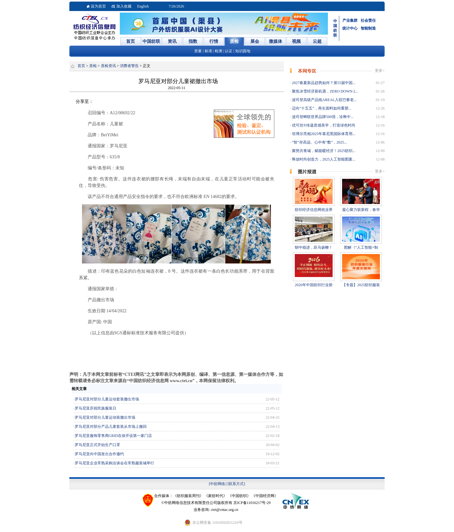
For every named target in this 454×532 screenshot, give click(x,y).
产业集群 (350, 20)
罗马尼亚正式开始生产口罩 (97, 445)
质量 (198, 51)
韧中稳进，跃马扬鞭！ (314, 247)
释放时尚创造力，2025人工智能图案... (323, 159)
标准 (208, 51)
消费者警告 (129, 66)
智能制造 (368, 28)
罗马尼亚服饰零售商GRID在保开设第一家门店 (113, 435)
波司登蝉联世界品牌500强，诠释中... (322, 117)
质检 (93, 66)
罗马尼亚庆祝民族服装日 (95, 408)
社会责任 (368, 20)
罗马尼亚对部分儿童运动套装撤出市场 (107, 399)
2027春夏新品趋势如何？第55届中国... (323, 83)
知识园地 (242, 51)
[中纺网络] (218, 484)
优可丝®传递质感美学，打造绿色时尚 (323, 125)
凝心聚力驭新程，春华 (361, 209)
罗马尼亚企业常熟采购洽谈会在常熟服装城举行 (114, 463)
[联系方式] (236, 484)
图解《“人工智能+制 (361, 247)
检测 (218, 51)
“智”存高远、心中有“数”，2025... (319, 142)
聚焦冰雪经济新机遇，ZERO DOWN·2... (324, 91)
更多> (380, 70)
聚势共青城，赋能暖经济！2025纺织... (323, 151)
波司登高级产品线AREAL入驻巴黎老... (324, 100)
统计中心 (350, 28)
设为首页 (98, 6)
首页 (81, 66)
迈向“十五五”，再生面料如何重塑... (321, 108)
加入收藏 (123, 6)
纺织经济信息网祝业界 (314, 209)
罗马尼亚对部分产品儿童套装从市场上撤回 (111, 426)
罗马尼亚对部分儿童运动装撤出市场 (105, 417)
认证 (228, 51)
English (143, 6)
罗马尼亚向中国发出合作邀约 (99, 454)
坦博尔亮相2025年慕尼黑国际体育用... (323, 134)
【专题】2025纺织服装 (361, 285)
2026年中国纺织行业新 (314, 285)
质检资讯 (108, 66)
